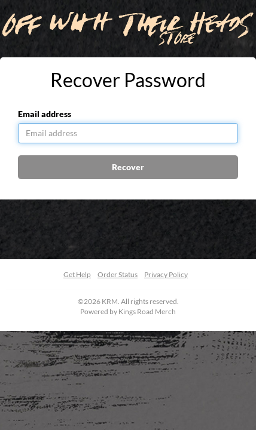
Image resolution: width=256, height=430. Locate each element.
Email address (44, 114)
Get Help (77, 274)
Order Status (117, 274)
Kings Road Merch (147, 311)
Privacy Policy (166, 274)
